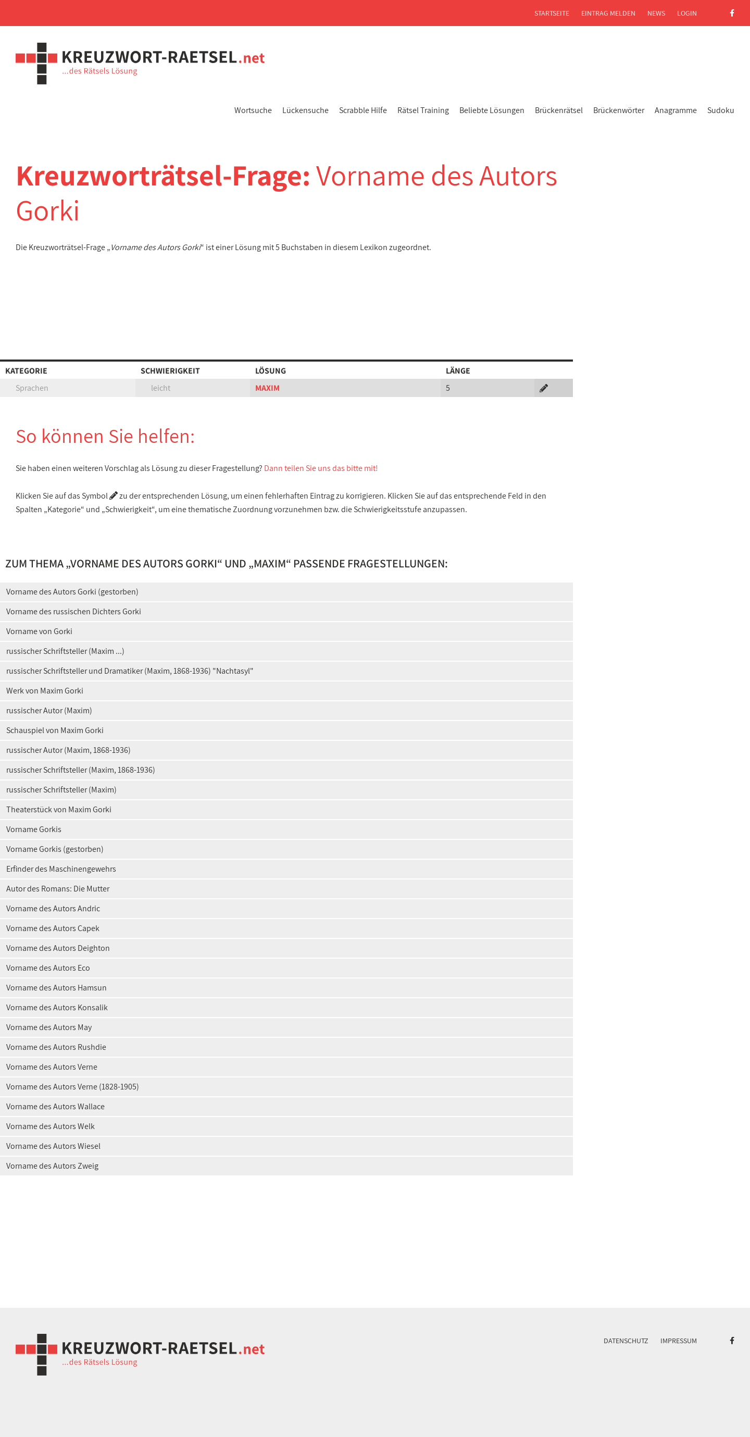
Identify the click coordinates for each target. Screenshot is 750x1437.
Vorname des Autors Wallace (55, 1106)
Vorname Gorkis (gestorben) (55, 849)
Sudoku (720, 110)
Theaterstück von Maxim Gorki (58, 809)
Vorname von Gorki (39, 631)
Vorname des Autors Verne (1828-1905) (72, 1086)
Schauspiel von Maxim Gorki (55, 730)
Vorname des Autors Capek (52, 928)
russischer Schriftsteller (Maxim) (61, 789)
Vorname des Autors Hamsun (56, 987)
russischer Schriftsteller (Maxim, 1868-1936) (80, 769)
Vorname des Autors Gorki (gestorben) (72, 591)
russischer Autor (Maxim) (49, 710)
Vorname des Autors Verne (51, 1066)
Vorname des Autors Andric (53, 908)
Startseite (551, 13)
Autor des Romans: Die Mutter (57, 888)
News (656, 13)
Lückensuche (305, 110)
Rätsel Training (423, 110)
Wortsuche (253, 110)
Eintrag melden (608, 13)
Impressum (678, 1340)
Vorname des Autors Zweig (52, 1165)
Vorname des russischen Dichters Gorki (73, 611)
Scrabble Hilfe (363, 110)
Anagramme (676, 110)
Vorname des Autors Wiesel (53, 1146)
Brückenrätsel (559, 110)
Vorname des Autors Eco (48, 967)
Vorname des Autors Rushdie (56, 1047)
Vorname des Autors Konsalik (57, 1007)
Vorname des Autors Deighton (58, 948)
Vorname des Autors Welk (50, 1126)
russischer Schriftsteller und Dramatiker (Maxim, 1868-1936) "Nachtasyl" (130, 670)
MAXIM (267, 387)
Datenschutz (626, 1340)
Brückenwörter (618, 110)
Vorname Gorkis (33, 829)
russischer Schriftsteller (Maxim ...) (65, 651)
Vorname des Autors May (49, 1027)
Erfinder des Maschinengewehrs (61, 868)
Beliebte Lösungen (491, 110)
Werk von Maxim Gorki (44, 690)
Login (687, 13)
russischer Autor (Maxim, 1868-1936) (68, 750)
